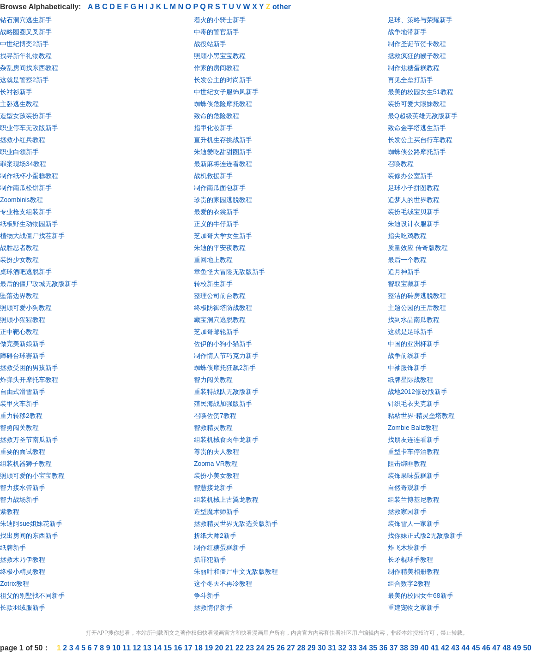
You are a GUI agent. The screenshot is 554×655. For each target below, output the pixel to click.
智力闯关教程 (213, 379)
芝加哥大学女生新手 (223, 235)
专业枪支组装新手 (26, 211)
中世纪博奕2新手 (24, 44)
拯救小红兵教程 (22, 139)
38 (405, 648)
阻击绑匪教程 (407, 463)
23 (251, 648)
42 (446, 648)
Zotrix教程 (14, 583)
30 (323, 648)
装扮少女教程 (19, 259)
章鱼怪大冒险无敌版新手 (229, 271)
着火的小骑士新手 (220, 20)
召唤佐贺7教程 (215, 415)
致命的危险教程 (216, 115)
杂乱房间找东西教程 (29, 67)
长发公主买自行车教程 (420, 139)
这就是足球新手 (410, 331)
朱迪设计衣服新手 (414, 223)
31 (333, 648)
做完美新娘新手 (22, 343)
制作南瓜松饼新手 (26, 187)
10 (117, 648)
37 (395, 648)
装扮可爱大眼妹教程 (417, 103)
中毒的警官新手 (216, 32)
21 (230, 648)
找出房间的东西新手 (29, 535)
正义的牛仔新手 (216, 223)
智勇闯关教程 (19, 427)
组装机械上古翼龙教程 (226, 499)
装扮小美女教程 (216, 475)
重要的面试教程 (22, 451)
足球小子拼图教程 (414, 187)
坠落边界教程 (19, 295)
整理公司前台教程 (220, 295)
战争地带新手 (407, 32)
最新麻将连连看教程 (223, 163)
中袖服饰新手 (407, 367)
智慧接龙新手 (213, 487)
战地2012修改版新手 (417, 391)
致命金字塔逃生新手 (417, 127)
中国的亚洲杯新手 (414, 343)
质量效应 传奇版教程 (418, 247)
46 (487, 648)
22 (240, 648)
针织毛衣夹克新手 (414, 403)
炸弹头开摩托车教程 (29, 379)
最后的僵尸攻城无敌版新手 (39, 283)
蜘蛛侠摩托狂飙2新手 (225, 367)
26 (282, 648)
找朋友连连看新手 (414, 439)
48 (508, 648)
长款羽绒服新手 (22, 607)
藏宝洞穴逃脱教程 (220, 319)
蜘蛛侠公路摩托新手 (417, 151)
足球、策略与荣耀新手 (420, 20)
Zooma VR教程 (216, 463)
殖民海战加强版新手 (223, 403)
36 (384, 648)
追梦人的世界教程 (414, 199)
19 (210, 648)
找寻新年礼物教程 (26, 56)
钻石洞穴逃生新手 (26, 20)
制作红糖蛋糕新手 (220, 547)
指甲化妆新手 (213, 127)
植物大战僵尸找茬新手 (32, 235)
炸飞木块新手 (407, 547)
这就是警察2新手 (24, 79)
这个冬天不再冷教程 (223, 583)
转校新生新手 (213, 283)
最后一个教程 (407, 259)
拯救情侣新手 (213, 607)
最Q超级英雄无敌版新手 (423, 115)
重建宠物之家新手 (414, 607)
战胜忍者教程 (19, 247)
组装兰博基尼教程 (414, 499)
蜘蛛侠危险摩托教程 (223, 103)
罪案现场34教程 (23, 163)
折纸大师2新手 (215, 535)
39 (415, 648)
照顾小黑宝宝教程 (220, 56)
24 (261, 648)
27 (292, 648)
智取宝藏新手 (407, 283)
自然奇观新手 (407, 487)
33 (354, 648)
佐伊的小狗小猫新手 (223, 343)
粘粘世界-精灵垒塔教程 (421, 415)
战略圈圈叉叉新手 (26, 32)
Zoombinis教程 (21, 199)
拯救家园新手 (407, 511)
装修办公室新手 (410, 175)
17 (189, 648)
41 (436, 648)
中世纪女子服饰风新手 (226, 91)
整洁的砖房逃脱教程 (417, 295)
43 (456, 648)
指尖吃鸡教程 (407, 235)
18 (199, 648)
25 (271, 648)
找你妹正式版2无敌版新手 (425, 535)
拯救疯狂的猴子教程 (417, 56)
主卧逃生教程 (19, 103)
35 (374, 648)
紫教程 (9, 511)
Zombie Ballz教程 (413, 427)
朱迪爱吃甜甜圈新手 (223, 151)
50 (527, 648)
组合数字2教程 (409, 583)
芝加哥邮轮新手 (216, 331)
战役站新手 (210, 44)
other (281, 7)
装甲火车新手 (19, 403)
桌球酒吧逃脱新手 (26, 271)
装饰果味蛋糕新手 (414, 475)
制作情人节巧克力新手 (226, 355)
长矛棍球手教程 (410, 559)
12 (138, 648)
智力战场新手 (19, 499)
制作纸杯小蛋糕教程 (29, 175)
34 (364, 648)
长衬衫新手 (16, 91)
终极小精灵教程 (22, 571)
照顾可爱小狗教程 (26, 307)
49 (518, 648)
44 (467, 648)
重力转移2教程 (21, 415)
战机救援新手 (213, 175)
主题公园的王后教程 (417, 307)
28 (302, 648)
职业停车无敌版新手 (29, 127)
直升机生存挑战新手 (223, 139)
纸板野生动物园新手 (29, 223)
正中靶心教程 (19, 331)
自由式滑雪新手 (22, 391)
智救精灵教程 (213, 427)
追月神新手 (404, 271)
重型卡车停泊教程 (414, 451)
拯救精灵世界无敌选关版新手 (236, 523)
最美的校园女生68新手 (420, 595)
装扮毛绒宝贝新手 (414, 211)
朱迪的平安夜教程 (220, 247)
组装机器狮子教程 (26, 463)
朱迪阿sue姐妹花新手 (31, 523)
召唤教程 (401, 163)
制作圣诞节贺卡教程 (417, 44)
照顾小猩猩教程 (22, 319)
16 (179, 648)
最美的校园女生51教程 (420, 91)
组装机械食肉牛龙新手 (226, 439)
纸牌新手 (13, 547)
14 (158, 648)
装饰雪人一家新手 (414, 523)
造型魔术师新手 (216, 511)
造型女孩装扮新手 (26, 115)
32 (343, 648)
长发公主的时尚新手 (223, 79)
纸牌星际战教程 (410, 379)
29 (312, 648)
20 (220, 648)
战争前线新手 (407, 355)
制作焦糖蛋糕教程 (414, 67)
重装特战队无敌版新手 (226, 391)
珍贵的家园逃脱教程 (223, 199)
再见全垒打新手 (410, 79)
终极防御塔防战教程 (223, 307)
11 (127, 648)
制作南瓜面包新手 (220, 187)
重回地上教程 (213, 259)
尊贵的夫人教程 (216, 451)
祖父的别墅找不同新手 (32, 595)
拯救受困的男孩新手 (29, 367)
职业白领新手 (19, 151)
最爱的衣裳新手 (216, 211)
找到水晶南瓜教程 (414, 319)
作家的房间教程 (216, 67)
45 (477, 648)
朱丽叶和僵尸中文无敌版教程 (236, 571)
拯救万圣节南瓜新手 (29, 439)
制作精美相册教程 (414, 571)
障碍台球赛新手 (22, 355)
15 (168, 648)
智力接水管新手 (22, 487)
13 (148, 648)
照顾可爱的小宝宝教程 (32, 475)
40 (426, 648)
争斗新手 (207, 595)
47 (497, 648)
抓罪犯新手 (210, 559)
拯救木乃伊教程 (22, 559)
